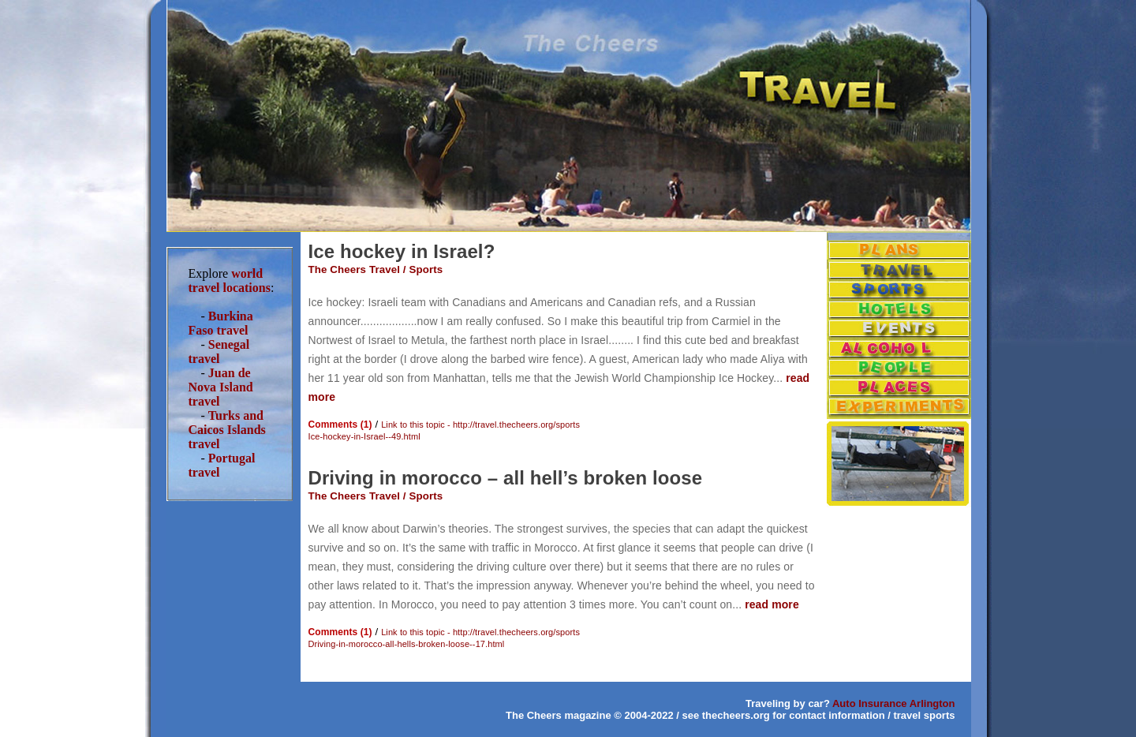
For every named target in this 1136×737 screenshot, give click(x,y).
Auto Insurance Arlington (893, 703)
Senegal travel (219, 351)
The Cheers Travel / (358, 269)
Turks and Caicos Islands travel (227, 430)
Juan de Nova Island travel (221, 387)
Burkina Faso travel (221, 323)
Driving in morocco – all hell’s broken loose (505, 477)
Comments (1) (340, 424)
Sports (426, 269)
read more (772, 604)
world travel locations (230, 280)
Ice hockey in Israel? (401, 251)
